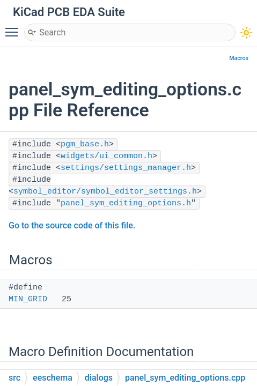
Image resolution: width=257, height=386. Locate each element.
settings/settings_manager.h (126, 168)
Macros (238, 58)
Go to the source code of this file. (72, 225)
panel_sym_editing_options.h (126, 203)
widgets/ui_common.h (106, 156)
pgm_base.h (85, 144)
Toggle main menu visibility (14, 27)
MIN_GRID (28, 299)
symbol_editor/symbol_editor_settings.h (105, 191)
